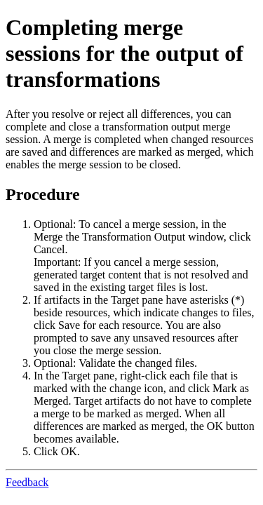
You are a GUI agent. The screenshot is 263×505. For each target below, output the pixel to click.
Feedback (27, 482)
